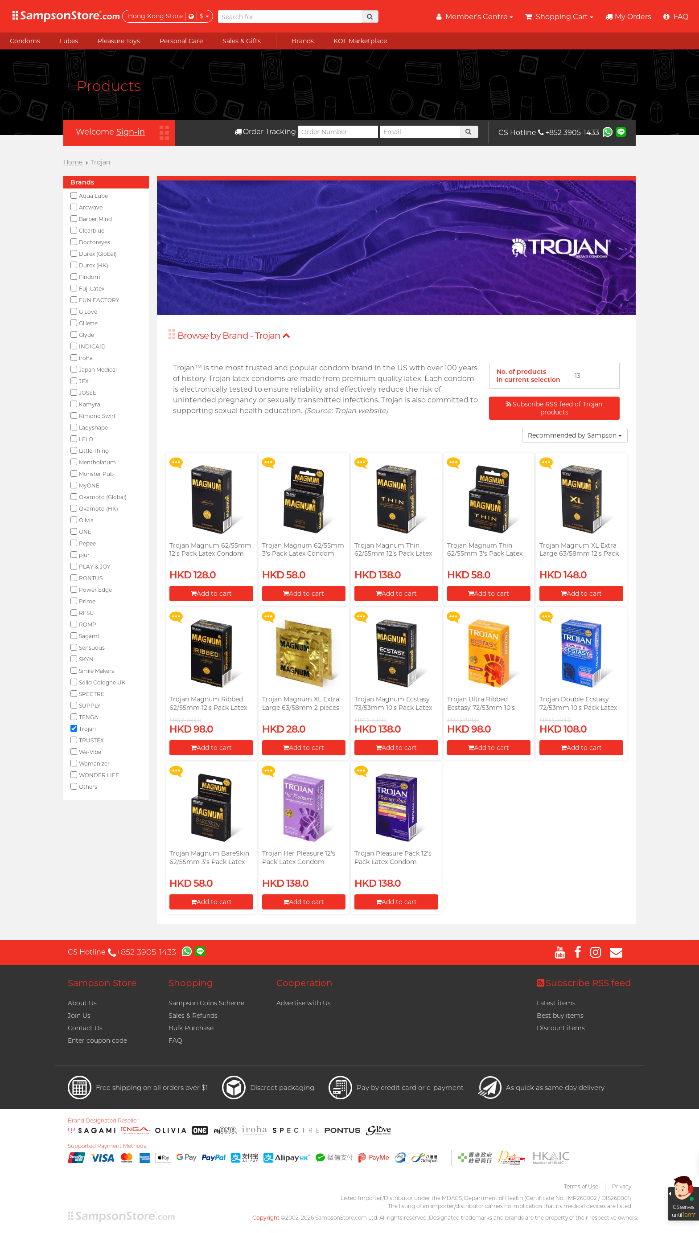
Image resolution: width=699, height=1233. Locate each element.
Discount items (561, 1028)
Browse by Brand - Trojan (233, 335)
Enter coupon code (97, 1040)
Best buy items (560, 1016)
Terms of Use (581, 1186)
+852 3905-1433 (568, 132)
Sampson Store (102, 983)
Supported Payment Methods (107, 1146)
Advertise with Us (303, 1003)
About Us (82, 1003)
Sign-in (130, 132)
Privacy (621, 1186)
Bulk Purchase (191, 1028)
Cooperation (304, 983)
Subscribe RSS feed (584, 983)
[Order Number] (338, 132)
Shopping (191, 983)
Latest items (556, 1003)
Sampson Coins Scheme (206, 1003)
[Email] (420, 132)
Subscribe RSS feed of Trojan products (554, 408)
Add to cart (211, 594)
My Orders (628, 16)
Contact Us (85, 1028)
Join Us (79, 1016)
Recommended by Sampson (575, 435)
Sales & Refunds (193, 1016)
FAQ (175, 1040)
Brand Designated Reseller (103, 1120)
